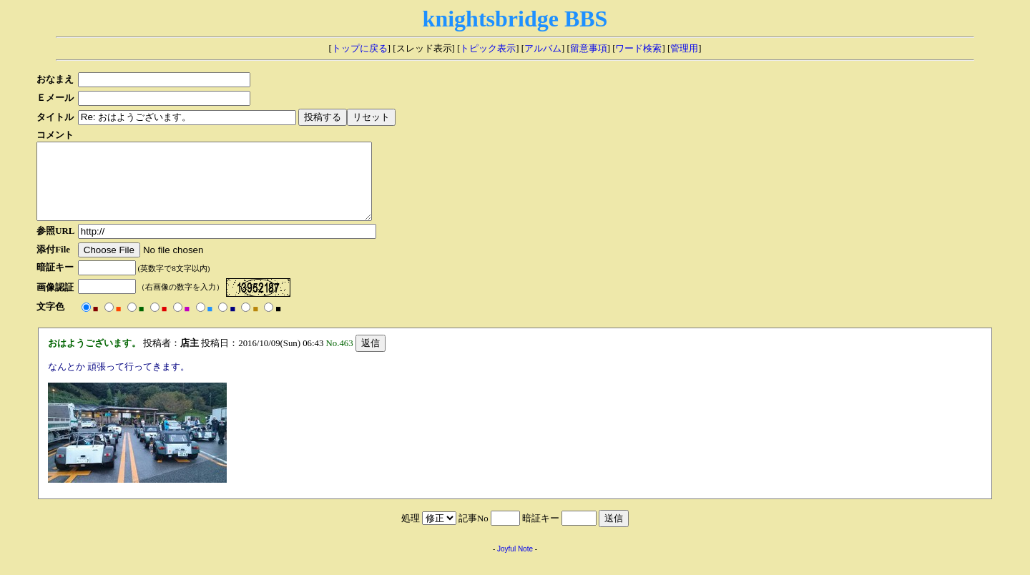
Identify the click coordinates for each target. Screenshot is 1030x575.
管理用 (684, 49)
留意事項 (588, 49)
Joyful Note (515, 564)
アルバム (542, 49)
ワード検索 (638, 49)
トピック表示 (488, 49)
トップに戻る (360, 49)
